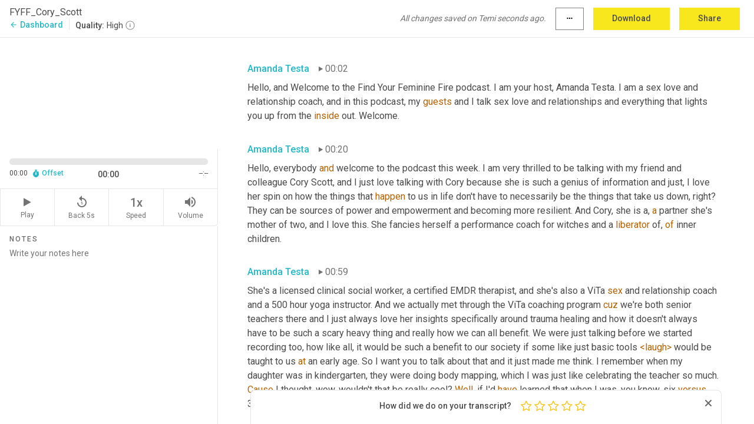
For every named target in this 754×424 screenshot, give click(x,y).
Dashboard (36, 24)
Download (631, 18)
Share (709, 18)
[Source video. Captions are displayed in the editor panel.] (109, 92)
